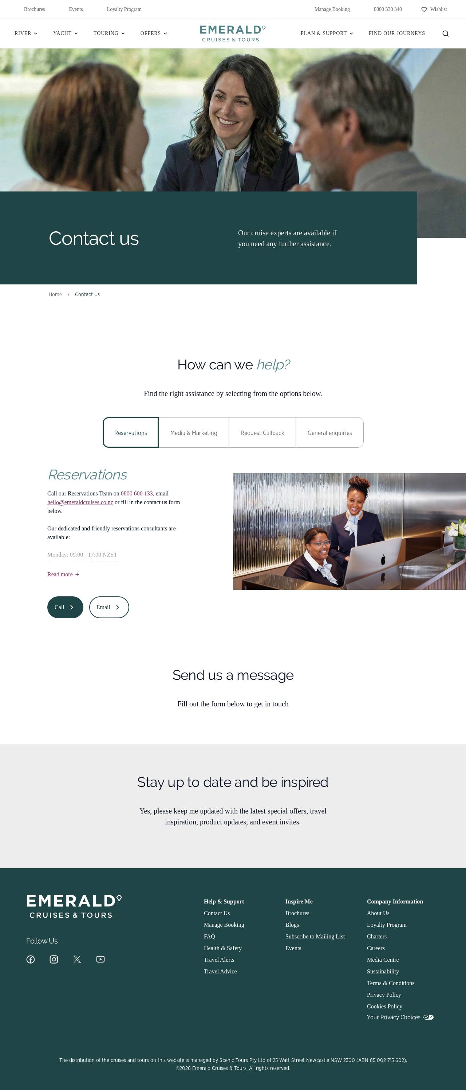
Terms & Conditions (390, 983)
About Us (378, 913)
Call (65, 607)
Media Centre (383, 960)
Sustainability (383, 971)
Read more (63, 574)
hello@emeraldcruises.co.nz (80, 502)
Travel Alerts (219, 960)
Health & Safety (223, 948)
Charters (377, 936)
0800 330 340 (383, 9)
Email (109, 607)
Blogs (292, 925)
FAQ (209, 936)
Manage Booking (327, 9)
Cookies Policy (384, 1006)
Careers (376, 948)
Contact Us (217, 913)
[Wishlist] (433, 9)
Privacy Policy (384, 995)
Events (71, 9)
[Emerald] (233, 33)
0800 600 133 (137, 493)
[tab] (131, 432)
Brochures (30, 9)
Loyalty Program (120, 9)
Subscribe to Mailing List (315, 936)
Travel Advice (220, 971)
